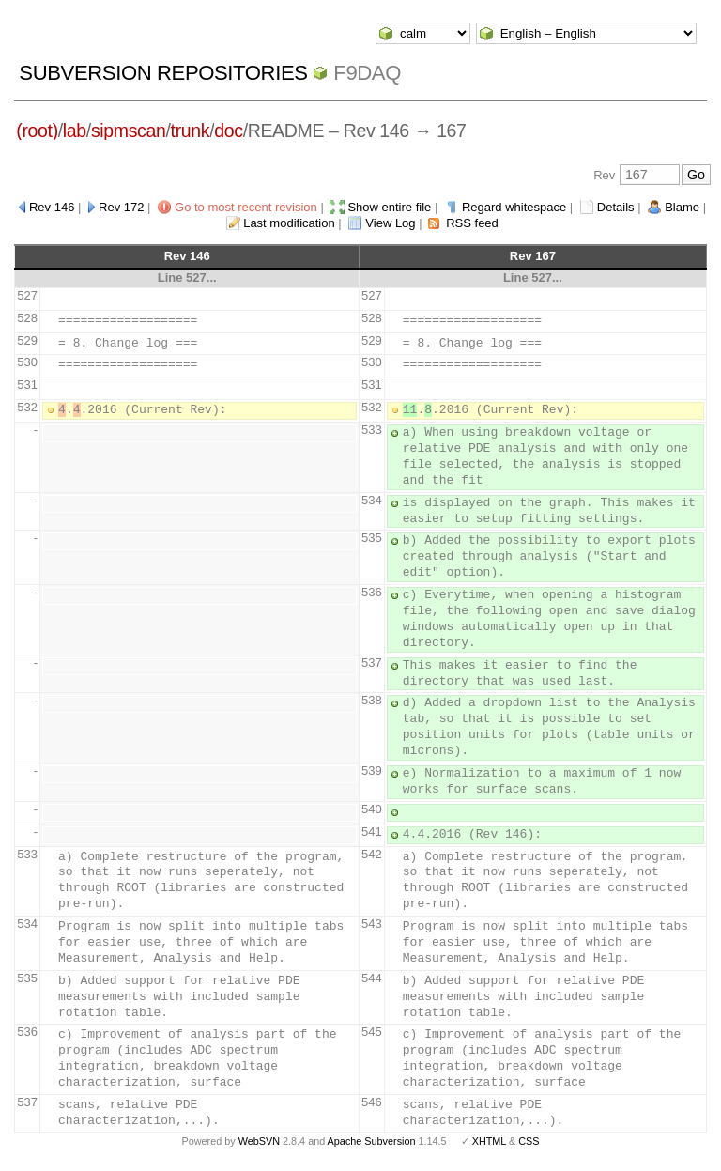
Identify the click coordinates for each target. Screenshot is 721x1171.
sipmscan (128, 130)
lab (74, 130)
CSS (528, 1141)
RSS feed (472, 223)
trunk (190, 130)
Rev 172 (121, 207)
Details (616, 207)
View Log (390, 223)
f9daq (367, 73)
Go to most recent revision (246, 207)
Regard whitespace (514, 207)
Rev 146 (51, 207)
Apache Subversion (372, 1141)
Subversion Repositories (163, 73)
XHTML (489, 1141)
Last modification (289, 223)
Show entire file (389, 207)
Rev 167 (533, 256)
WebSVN (259, 1141)
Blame (682, 207)
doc (228, 130)
